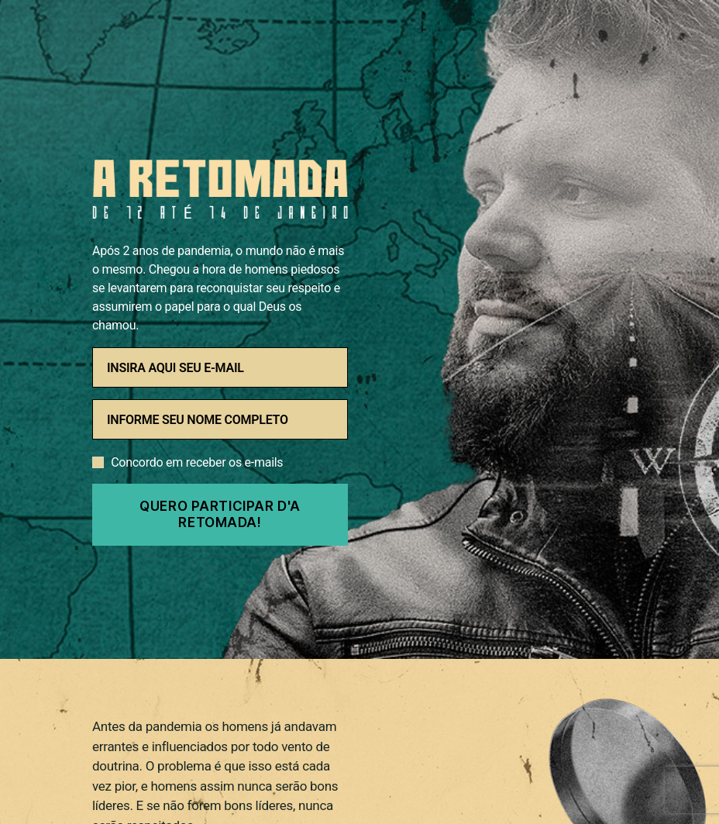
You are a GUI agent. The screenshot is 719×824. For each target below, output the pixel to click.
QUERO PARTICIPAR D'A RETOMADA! (219, 514)
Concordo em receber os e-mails (197, 462)
